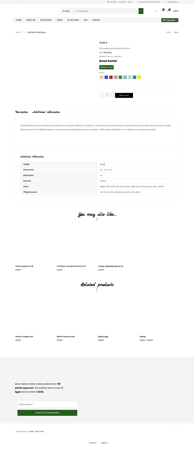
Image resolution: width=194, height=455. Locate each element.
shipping (107, 52)
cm (101, 176)
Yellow (161, 187)
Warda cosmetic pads (67, 342)
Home (18, 20)
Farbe (101, 72)
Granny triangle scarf (25, 342)
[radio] (101, 77)
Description (21, 112)
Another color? (106, 67)
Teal (155, 187)
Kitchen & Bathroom (37, 32)
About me (31, 20)
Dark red (115, 187)
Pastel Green (146, 187)
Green (127, 187)
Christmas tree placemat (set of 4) (72, 269)
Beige (102, 187)
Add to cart (128, 95)
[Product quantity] (107, 95)
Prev (168, 32)
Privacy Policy (39, 437)
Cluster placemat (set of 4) (110, 269)
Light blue (135, 187)
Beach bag (103, 342)
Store (59, 20)
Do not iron (109, 193)
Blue (108, 187)
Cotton (103, 181)
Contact (96, 20)
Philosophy (46, 20)
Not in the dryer (133, 193)
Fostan (143, 342)
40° (101, 193)
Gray (122, 187)
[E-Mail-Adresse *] (47, 410)
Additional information (46, 112)
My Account (73, 20)
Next (176, 32)
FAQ (85, 20)
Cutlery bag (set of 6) (25, 269)
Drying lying (120, 193)
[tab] (24, 114)
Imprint (31, 437)
